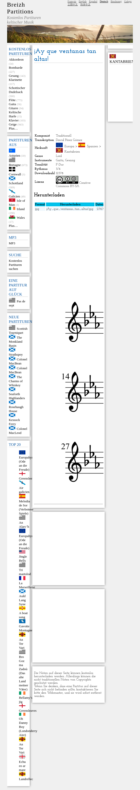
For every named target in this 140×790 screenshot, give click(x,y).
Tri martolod (25, 572)
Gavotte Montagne (26, 628)
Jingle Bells (23, 558)
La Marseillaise (27, 585)
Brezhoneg (116, 1)
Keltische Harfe (15, 114)
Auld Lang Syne (22, 600)
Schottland (16, 183)
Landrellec (26, 779)
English (83, 1)
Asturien (14, 155)
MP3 (12, 243)
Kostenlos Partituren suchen (15, 265)
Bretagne (15, 165)
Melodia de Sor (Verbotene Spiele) (26, 507)
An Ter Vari (22, 644)
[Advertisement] (68, 98)
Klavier (14, 120)
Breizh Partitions (20, 8)
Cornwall (15, 174)
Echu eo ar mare (22, 766)
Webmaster (55, 692)
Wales (21, 217)
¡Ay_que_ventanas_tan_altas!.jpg (69, 209)
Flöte (12, 100)
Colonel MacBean (18, 361)
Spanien (92, 146)
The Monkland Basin (15, 341)
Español (93, 1)
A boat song (23, 615)
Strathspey (16, 354)
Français (72, 1)
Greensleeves (28, 478)
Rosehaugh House (16, 409)
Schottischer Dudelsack (17, 90)
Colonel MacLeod (18, 431)
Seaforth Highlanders (17, 396)
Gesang (14, 76)
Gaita (12, 104)
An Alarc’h (24, 524)
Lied (59, 156)
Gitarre (13, 108)
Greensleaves (28, 710)
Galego (128, 1)
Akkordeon (16, 59)
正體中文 (73, 4)
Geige (13, 124)
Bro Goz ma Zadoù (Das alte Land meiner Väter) (23, 673)
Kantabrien (72, 151)
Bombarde (16, 67)
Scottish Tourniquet (18, 331)
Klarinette (15, 80)
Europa (69, 146)
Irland (21, 209)
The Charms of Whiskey (16, 381)
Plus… (13, 128)
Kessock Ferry (14, 422)
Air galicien (24, 490)
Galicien (14, 196)
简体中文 (85, 4)
